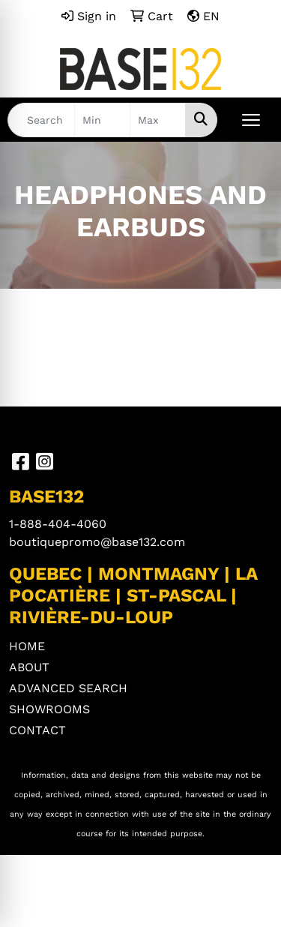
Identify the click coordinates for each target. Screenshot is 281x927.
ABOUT (29, 667)
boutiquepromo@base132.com (97, 542)
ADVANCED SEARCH (68, 688)
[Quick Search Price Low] (102, 120)
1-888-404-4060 (57, 524)
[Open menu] (251, 120)
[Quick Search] (41, 120)
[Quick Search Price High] (158, 120)
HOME (27, 646)
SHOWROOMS (49, 709)
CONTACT (37, 730)
